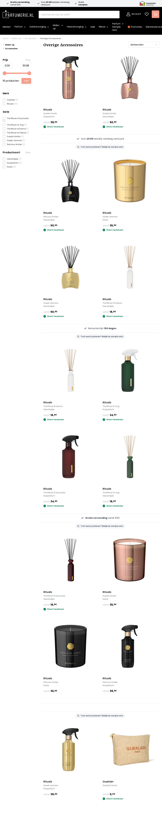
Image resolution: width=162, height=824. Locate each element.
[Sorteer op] (143, 45)
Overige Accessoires (50, 38)
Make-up (16, 38)
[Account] (133, 14)
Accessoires (30, 38)
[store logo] (18, 13)
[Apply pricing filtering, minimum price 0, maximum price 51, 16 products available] (26, 81)
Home (5, 38)
